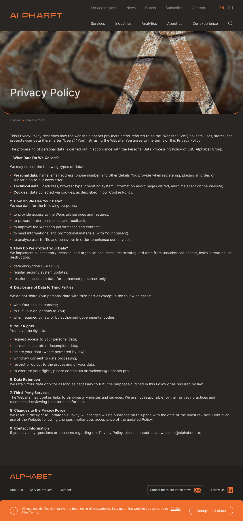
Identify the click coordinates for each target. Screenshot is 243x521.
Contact (198, 8)
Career (150, 8)
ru (230, 8)
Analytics (149, 23)
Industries (123, 23)
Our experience (205, 23)
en (221, 8)
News (131, 8)
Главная (15, 120)
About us (16, 490)
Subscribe (174, 8)
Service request (104, 8)
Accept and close (211, 510)
